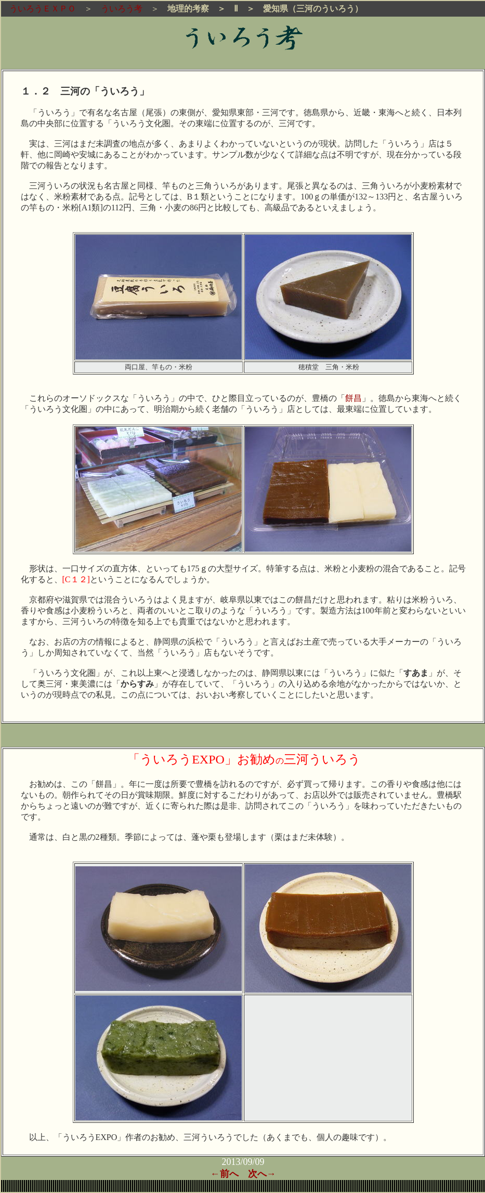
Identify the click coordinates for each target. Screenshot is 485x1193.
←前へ (225, 1174)
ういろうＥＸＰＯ (38, 8)
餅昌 (353, 398)
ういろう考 (121, 8)
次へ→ (262, 1174)
